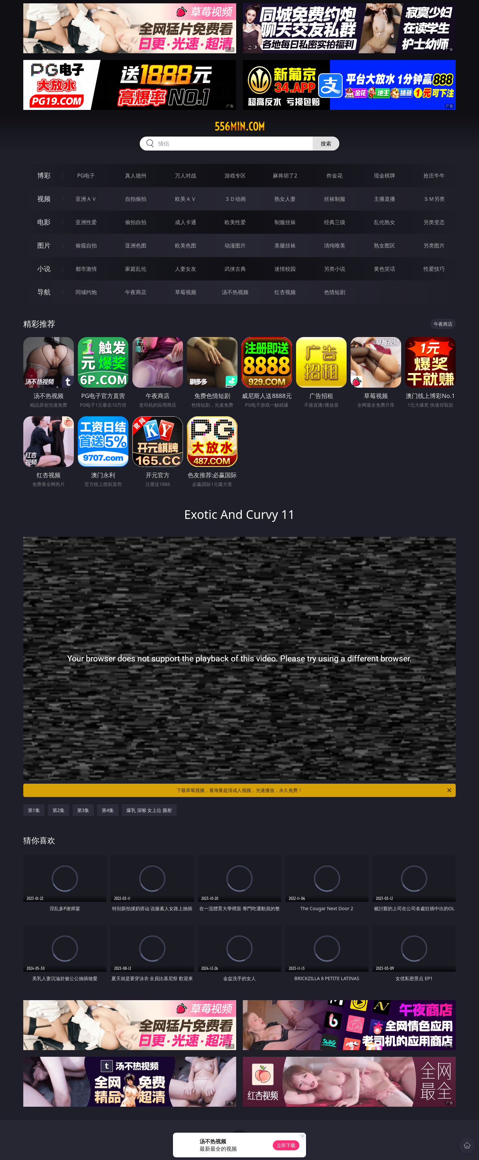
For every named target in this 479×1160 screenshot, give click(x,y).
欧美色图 (185, 245)
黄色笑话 (384, 268)
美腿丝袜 (285, 245)
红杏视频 (285, 292)
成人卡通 (185, 222)
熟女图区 (384, 245)
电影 (44, 221)
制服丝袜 (285, 222)
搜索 (326, 143)
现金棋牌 (384, 175)
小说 (44, 268)
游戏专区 (235, 175)
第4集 (108, 810)
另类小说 (334, 268)
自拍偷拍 (135, 198)
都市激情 (86, 268)
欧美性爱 (235, 222)
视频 (44, 198)
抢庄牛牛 (434, 175)
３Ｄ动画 (235, 198)
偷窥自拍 (86, 245)
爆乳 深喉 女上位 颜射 (149, 810)
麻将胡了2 (285, 175)
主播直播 (384, 198)
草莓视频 (185, 292)
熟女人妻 (285, 198)
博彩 (44, 175)
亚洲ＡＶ (86, 198)
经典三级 (334, 222)
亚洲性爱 (86, 222)
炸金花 (335, 175)
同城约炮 (86, 292)
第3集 (83, 810)
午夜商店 (135, 292)
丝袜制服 (334, 198)
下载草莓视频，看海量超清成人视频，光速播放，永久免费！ (314, 790)
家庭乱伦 (135, 268)
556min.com (240, 126)
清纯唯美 (334, 245)
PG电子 (86, 175)
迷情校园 (285, 268)
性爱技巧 (434, 268)
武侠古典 (235, 268)
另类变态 (434, 222)
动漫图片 (235, 245)
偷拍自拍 (135, 222)
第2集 (59, 810)
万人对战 (185, 175)
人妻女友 (185, 268)
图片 (44, 245)
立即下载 (286, 1145)
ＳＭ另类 (434, 198)
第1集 (34, 810)
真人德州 (135, 175)
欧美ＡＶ (185, 198)
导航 (44, 291)
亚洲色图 (135, 245)
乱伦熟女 (384, 222)
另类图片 (434, 245)
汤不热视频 (235, 292)
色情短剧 (334, 292)
